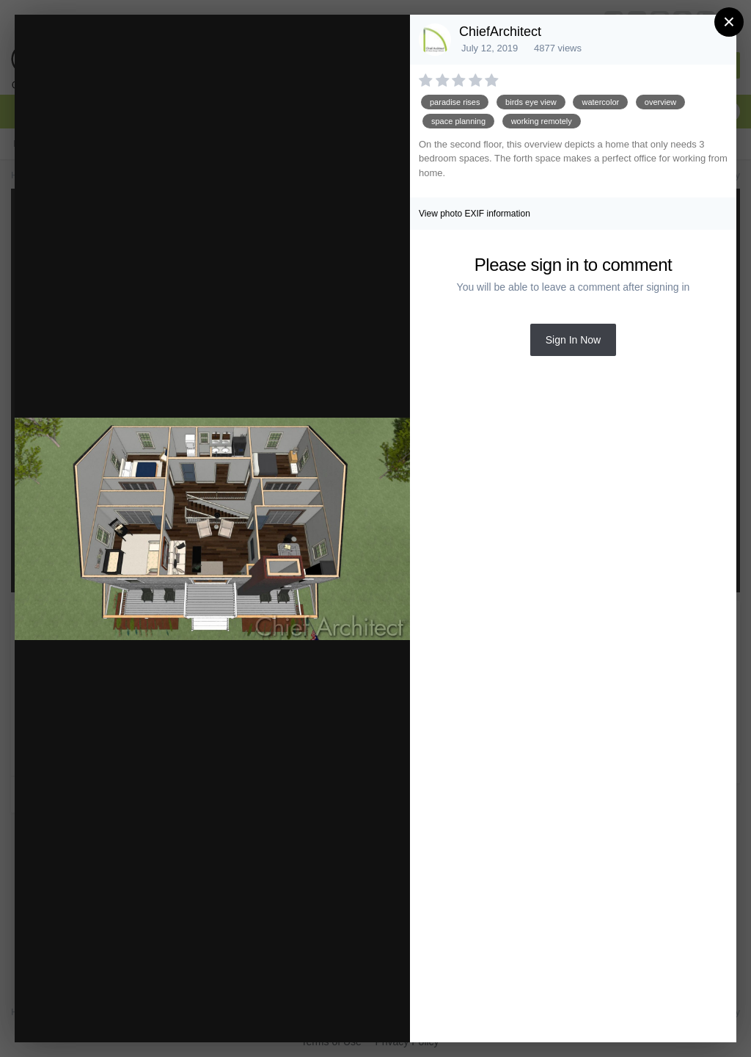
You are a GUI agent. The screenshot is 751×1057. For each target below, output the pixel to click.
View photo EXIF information (474, 213)
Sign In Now (573, 340)
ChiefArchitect (500, 31)
